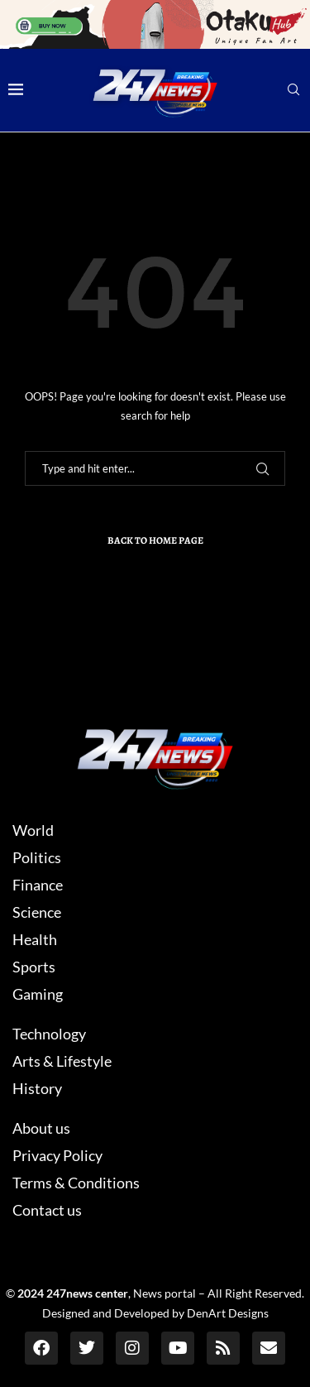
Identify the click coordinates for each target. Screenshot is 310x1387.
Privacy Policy (57, 1155)
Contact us (47, 1209)
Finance (37, 884)
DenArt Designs (228, 1313)
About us (41, 1128)
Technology (49, 1033)
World (33, 830)
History (37, 1088)
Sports (33, 966)
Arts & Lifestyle (62, 1060)
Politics (36, 857)
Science (36, 912)
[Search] (293, 91)
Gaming (37, 993)
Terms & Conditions (76, 1182)
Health (34, 939)
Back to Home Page (155, 540)
